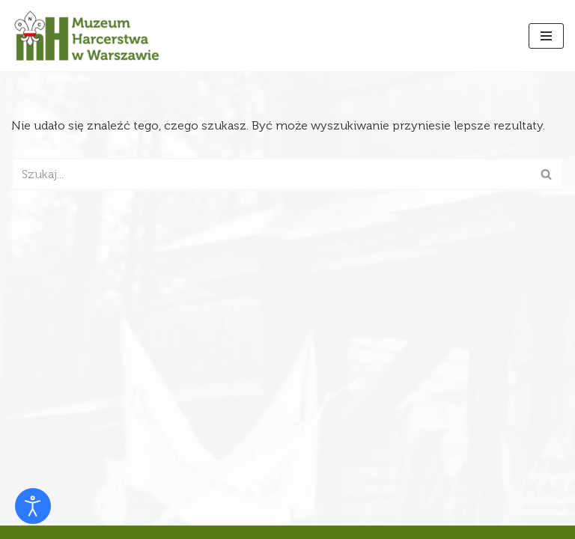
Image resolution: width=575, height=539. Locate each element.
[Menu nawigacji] (546, 36)
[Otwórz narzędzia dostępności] (33, 506)
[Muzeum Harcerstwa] (86, 35)
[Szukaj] (270, 174)
